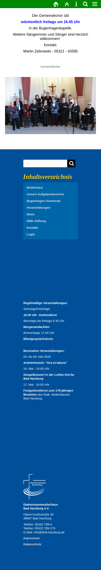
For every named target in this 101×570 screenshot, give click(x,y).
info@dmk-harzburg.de (49, 532)
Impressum (31, 538)
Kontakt (32, 227)
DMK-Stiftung (36, 221)
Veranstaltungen (38, 207)
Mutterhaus (35, 187)
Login (31, 234)
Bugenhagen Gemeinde (44, 201)
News (31, 214)
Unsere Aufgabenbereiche (45, 194)
